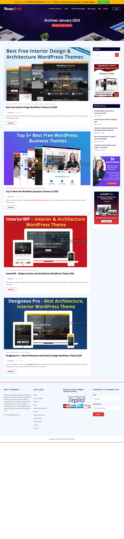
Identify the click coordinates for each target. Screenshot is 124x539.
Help (67, 9)
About (35, 395)
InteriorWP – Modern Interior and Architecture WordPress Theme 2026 (40, 273)
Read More (11, 123)
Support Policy (38, 418)
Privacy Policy (38, 422)
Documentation (38, 398)
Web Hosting (91, 9)
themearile (10, 112)
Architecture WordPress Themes (14, 104)
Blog (99, 9)
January (69, 26)
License (36, 425)
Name (94, 395)
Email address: (97, 404)
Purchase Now (104, 2)
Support (36, 402)
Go (117, 55)
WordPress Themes (55, 9)
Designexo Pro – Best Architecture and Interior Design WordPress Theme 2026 (44, 355)
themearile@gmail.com (13, 415)
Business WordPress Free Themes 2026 (16, 188)
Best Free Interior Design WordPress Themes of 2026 (31, 107)
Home (57, 26)
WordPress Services (39, 415)
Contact (105, 9)
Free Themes (27, 104)
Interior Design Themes (37, 104)
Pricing (36, 412)
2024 (62, 26)
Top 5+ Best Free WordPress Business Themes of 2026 (32, 191)
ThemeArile (62, 439)
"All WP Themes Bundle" (35, 2)
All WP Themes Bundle (78, 9)
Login (116, 9)
